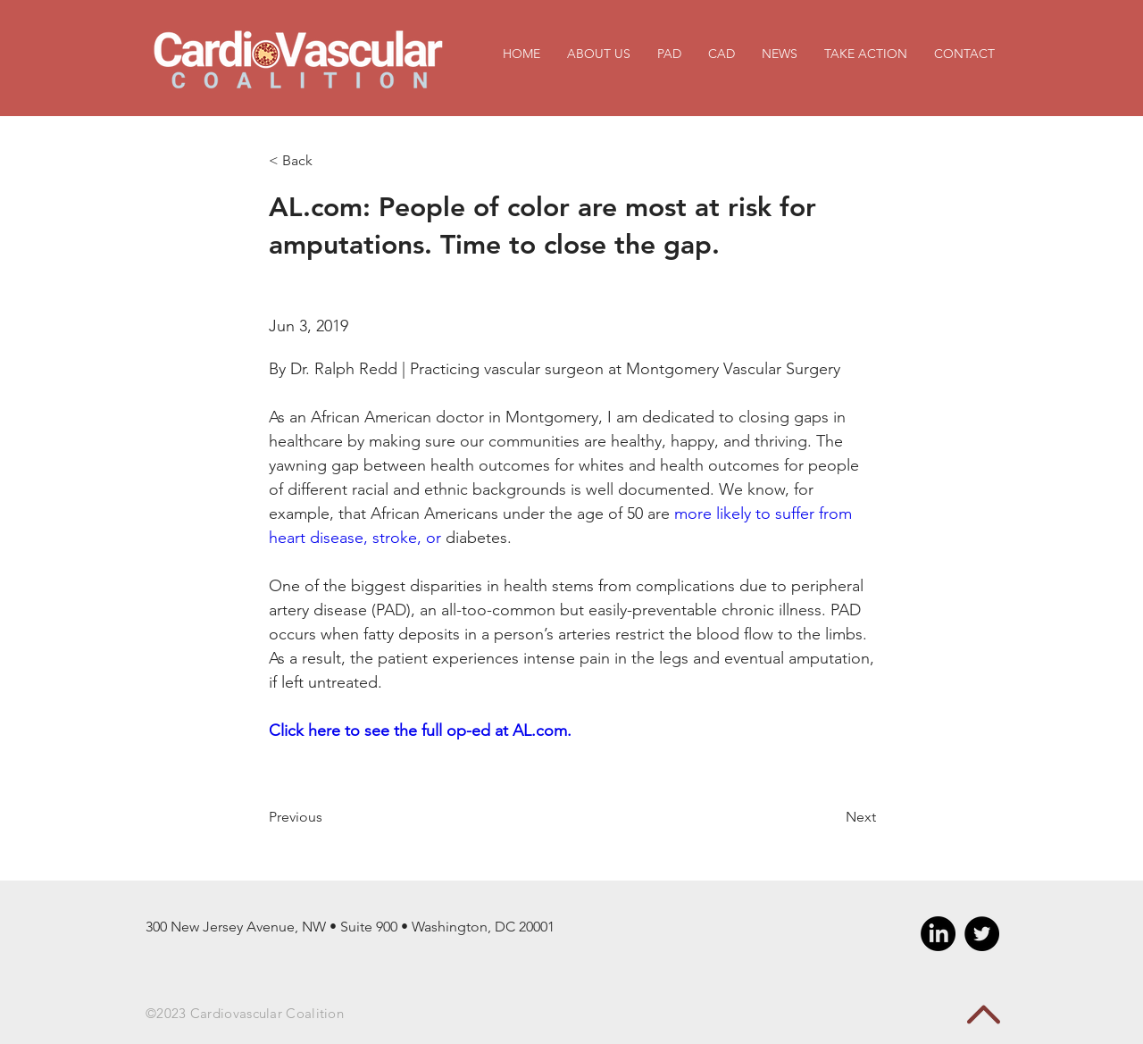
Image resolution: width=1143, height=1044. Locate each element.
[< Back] (327, 161)
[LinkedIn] (938, 933)
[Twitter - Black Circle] (981, 933)
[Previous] (327, 817)
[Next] (831, 817)
